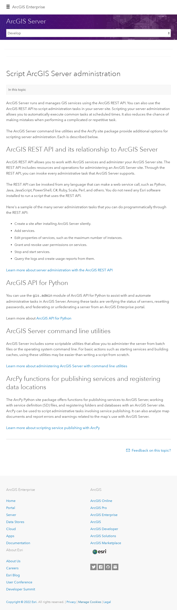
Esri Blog (13, 575)
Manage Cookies (89, 601)
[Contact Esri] (115, 566)
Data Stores (15, 521)
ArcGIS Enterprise (104, 514)
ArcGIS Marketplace (105, 543)
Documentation (18, 543)
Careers (12, 568)
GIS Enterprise (28, 6)
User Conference (19, 582)
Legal (107, 601)
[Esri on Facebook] (101, 566)
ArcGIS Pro (98, 507)
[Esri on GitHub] (108, 566)
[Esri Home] (99, 551)
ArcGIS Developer (104, 528)
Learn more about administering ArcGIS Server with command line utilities (66, 365)
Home (11, 500)
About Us (13, 561)
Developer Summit (20, 589)
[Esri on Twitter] (93, 566)
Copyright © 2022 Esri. (21, 601)
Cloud (11, 528)
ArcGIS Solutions (103, 535)
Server (11, 514)
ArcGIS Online (101, 500)
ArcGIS (95, 521)
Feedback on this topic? (151, 450)
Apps (10, 535)
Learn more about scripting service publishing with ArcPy (53, 427)
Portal (10, 507)
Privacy (71, 601)
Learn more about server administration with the (59, 270)
